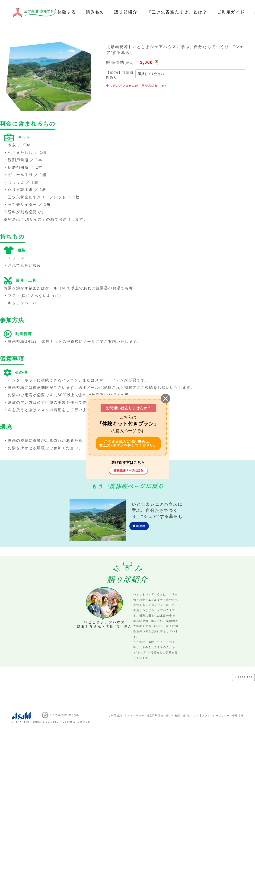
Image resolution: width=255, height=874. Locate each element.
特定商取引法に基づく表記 (163, 715)
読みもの (95, 12)
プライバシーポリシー (216, 715)
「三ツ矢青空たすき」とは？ (177, 12)
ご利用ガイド (231, 12)
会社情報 (237, 715)
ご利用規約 (115, 715)
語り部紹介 (125, 12)
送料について (191, 715)
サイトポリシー (134, 715)
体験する (66, 12)
